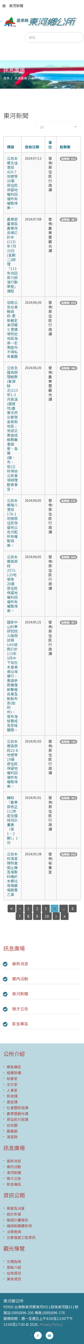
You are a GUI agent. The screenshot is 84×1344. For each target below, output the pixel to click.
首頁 (6, 78)
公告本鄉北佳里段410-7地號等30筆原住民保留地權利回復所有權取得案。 (12, 183)
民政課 (12, 1096)
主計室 (12, 1084)
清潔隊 (12, 1136)
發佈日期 (32, 147)
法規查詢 (14, 1231)
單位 (50, 145)
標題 (10, 147)
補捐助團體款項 (19, 1225)
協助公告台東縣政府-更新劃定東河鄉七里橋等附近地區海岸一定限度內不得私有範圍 (12, 329)
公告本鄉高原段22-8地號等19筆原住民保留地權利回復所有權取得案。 (12, 764)
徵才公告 (20, 1009)
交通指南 (14, 1261)
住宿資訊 (14, 1273)
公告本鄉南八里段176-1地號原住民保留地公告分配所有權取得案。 (12, 523)
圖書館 (12, 1131)
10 (47, 916)
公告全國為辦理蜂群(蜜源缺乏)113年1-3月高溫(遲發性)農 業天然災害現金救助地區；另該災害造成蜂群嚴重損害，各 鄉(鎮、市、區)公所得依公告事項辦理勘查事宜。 (12, 428)
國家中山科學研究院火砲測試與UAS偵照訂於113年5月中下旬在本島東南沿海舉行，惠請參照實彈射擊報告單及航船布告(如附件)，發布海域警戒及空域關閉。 (12, 675)
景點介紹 (14, 1267)
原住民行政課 (17, 1119)
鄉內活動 (20, 978)
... (63, 908)
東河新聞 (12, 5)
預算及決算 (16, 1208)
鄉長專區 (14, 1066)
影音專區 (20, 1024)
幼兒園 (12, 1125)
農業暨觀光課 (17, 1113)
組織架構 (14, 1072)
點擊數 (65, 147)
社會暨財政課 (17, 1107)
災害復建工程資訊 (21, 1237)
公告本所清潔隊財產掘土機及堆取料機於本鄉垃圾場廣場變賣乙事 (12, 874)
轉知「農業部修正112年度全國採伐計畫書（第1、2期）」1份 (12, 820)
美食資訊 (14, 1279)
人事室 (12, 1090)
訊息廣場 (20, 78)
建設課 (12, 1101)
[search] (54, 37)
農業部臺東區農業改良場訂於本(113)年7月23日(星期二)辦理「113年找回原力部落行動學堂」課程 (12, 255)
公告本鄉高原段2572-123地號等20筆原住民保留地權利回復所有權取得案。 (12, 583)
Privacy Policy (50, 1324)
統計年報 (14, 1214)
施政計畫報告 (17, 1220)
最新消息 (20, 963)
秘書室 (12, 1078)
